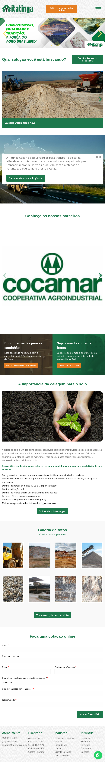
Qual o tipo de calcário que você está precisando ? (52, 681)
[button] (51, 45)
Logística (85, 744)
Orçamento (86, 748)
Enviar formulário (89, 714)
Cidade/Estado (52, 703)
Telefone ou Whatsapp (79, 670)
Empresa (85, 737)
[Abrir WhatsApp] (98, 755)
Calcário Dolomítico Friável (20, 123)
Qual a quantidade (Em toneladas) (52, 692)
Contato (85, 751)
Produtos (85, 741)
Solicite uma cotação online (61, 9)
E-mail (26, 670)
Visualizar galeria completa (52, 615)
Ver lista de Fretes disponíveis (21, 365)
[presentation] (23, 714)
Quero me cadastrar (69, 365)
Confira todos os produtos (87, 59)
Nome (52, 648)
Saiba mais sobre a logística (25, 178)
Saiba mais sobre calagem (52, 511)
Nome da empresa (52, 659)
